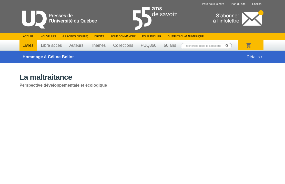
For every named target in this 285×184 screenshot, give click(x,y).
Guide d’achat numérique (186, 36)
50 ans (170, 45)
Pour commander (123, 36)
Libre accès (51, 45)
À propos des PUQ (75, 36)
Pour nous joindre (213, 3)
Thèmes (98, 45)
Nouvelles (48, 36)
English (256, 3)
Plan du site (238, 3)
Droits (99, 36)
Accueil (28, 36)
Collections (123, 45)
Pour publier (151, 36)
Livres (28, 45)
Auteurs (76, 45)
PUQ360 (148, 45)
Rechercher (228, 45)
